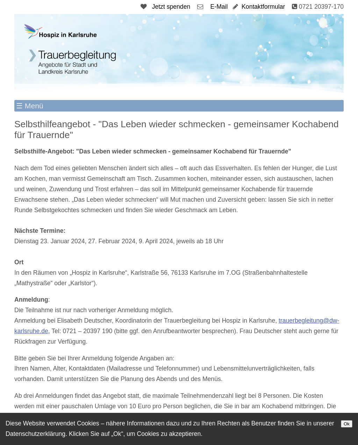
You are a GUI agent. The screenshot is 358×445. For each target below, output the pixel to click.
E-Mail (219, 6)
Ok (347, 423)
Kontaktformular (263, 6)
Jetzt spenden (171, 6)
